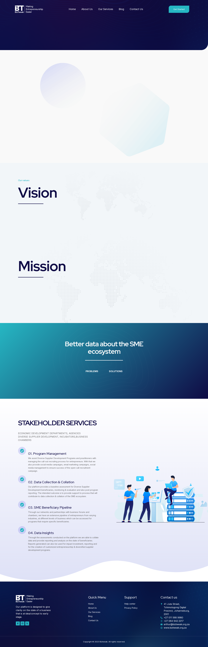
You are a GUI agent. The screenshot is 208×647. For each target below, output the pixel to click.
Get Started (179, 9)
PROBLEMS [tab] (92, 371)
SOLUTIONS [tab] (116, 371)
